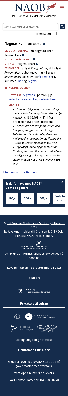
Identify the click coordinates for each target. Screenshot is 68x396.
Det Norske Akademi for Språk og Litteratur (36, 223)
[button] (34, 53)
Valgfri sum (60, 198)
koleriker (15, 99)
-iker (20, 81)
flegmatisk (45, 77)
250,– (27, 198)
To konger (40, 143)
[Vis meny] (62, 6)
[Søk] (62, 26)
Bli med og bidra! (18, 188)
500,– (43, 198)
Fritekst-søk (46, 34)
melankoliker (47, 99)
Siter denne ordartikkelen (20, 172)
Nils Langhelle (46, 159)
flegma (32, 81)
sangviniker (29, 99)
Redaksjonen (12, 231)
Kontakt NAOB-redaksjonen (33, 236)
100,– (12, 198)
